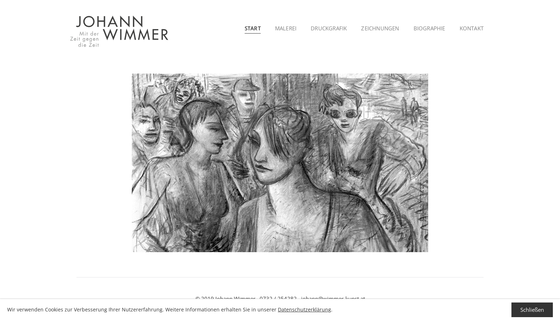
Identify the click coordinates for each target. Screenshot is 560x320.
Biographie (429, 28)
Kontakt (472, 28)
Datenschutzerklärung (304, 309)
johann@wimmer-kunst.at (333, 298)
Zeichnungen (380, 28)
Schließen (532, 309)
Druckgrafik (329, 28)
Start (253, 28)
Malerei (285, 28)
